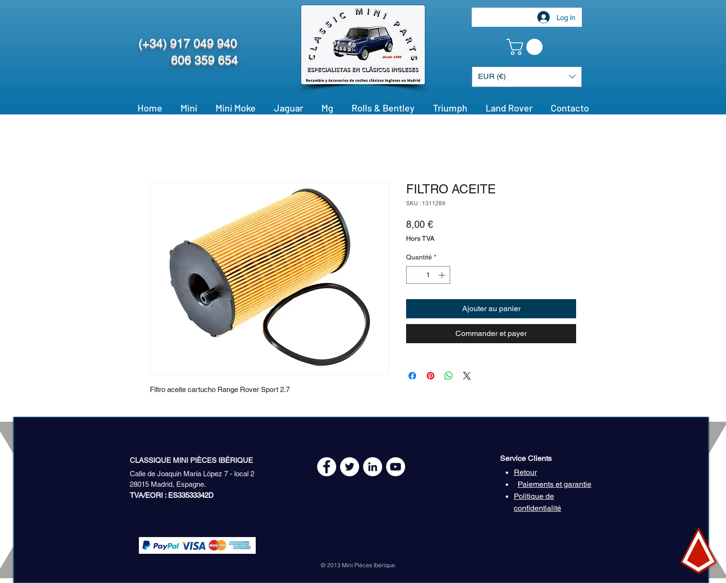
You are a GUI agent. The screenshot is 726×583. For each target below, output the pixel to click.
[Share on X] (467, 375)
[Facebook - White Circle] (326, 466)
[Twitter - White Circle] (349, 466)
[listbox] (527, 77)
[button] (526, 47)
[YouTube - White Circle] (395, 466)
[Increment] (443, 275)
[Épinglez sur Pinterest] (430, 375)
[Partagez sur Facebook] (412, 375)
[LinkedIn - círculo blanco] (372, 466)
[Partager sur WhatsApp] (448, 375)
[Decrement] (414, 275)
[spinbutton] (428, 275)
